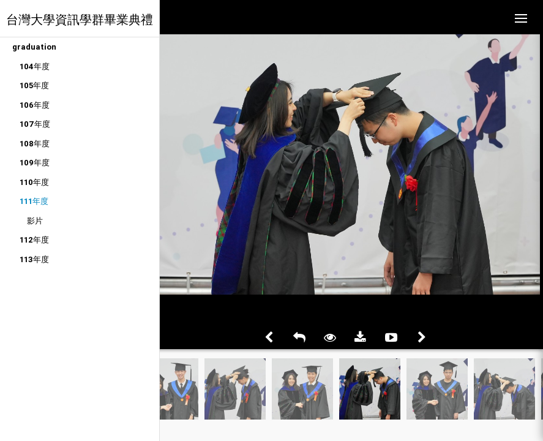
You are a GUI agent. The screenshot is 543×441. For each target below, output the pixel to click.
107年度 (35, 124)
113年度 (34, 259)
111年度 (34, 201)
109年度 (35, 162)
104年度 (35, 66)
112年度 (34, 240)
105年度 (34, 85)
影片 (35, 221)
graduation (34, 47)
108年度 (35, 143)
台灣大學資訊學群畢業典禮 (79, 19)
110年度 (34, 182)
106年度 (35, 105)
